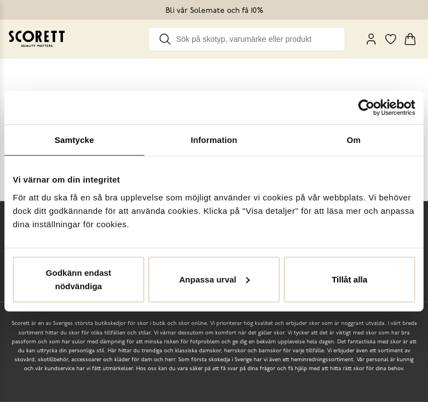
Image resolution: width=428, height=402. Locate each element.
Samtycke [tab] (74, 140)
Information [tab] (214, 140)
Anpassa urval (214, 279)
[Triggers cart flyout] (410, 39)
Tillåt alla (349, 279)
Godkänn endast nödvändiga (78, 278)
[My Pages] (371, 39)
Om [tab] (354, 140)
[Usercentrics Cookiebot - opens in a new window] (366, 107)
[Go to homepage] (37, 39)
